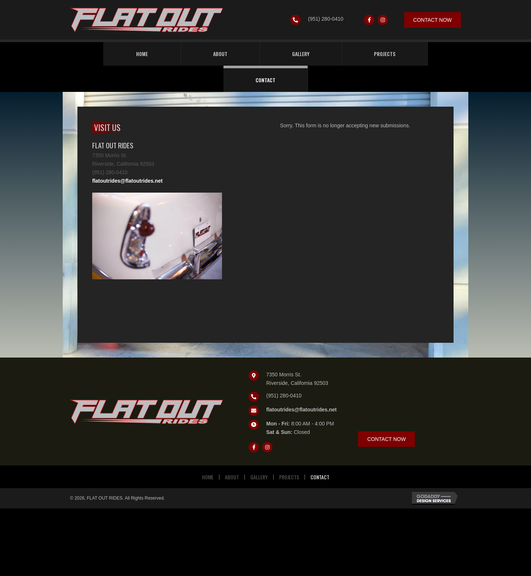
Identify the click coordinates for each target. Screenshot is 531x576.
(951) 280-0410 (325, 19)
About (232, 477)
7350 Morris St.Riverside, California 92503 (297, 379)
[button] (369, 20)
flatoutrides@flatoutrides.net (127, 181)
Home (208, 477)
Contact (319, 477)
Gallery (259, 477)
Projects (289, 477)
